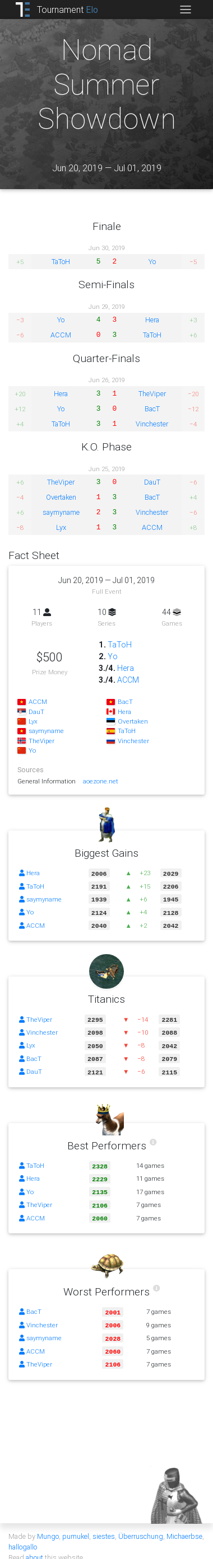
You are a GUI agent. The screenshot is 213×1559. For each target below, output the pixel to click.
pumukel (75, 1525)
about (34, 1546)
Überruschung (140, 1525)
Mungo (48, 1525)
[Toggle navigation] (185, 9)
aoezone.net (100, 781)
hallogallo (22, 1536)
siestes (103, 1525)
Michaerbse (184, 1525)
